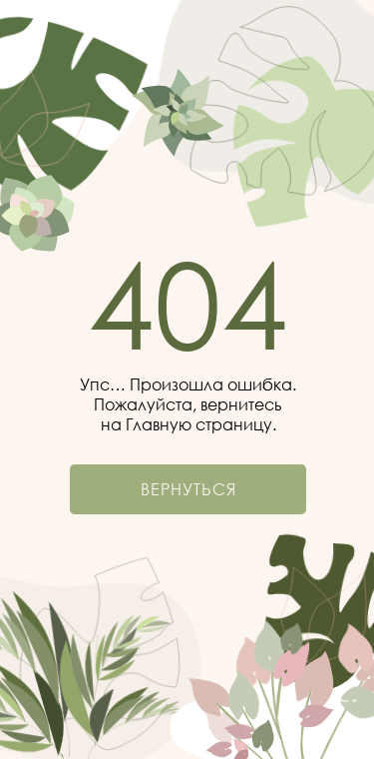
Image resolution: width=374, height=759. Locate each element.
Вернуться (188, 489)
